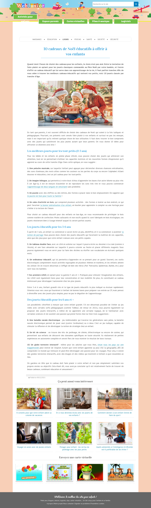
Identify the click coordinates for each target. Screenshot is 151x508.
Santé (89, 39)
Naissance (36, 39)
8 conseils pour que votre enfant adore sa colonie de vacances (34, 412)
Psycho (77, 39)
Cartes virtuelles (75, 21)
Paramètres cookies (97, 504)
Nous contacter (68, 504)
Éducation (52, 39)
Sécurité (114, 39)
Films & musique (100, 21)
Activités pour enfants (25, 19)
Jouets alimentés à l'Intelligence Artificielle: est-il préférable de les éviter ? (114, 447)
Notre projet (58, 504)
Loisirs (66, 39)
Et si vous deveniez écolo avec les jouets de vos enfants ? (74, 412)
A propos (50, 504)
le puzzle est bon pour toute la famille (44, 196)
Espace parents (50, 21)
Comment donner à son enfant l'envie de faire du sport (114, 412)
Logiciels (126, 21)
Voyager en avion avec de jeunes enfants (34, 445)
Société (101, 39)
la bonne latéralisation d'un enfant (55, 205)
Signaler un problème (82, 504)
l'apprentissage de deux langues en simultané (47, 186)
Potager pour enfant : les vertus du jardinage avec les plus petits (74, 447)
